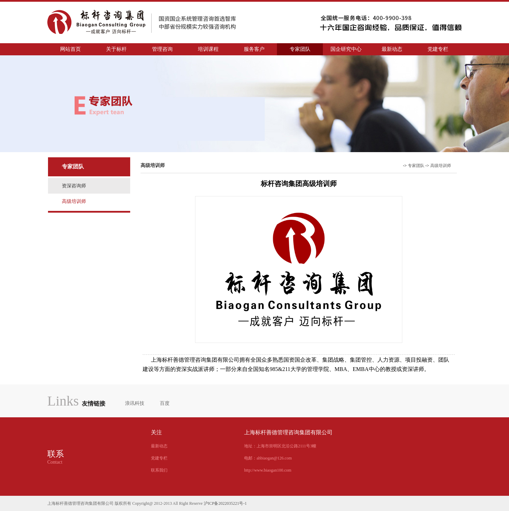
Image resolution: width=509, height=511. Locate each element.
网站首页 (70, 49)
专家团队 (305, 49)
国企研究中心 (348, 49)
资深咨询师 (74, 185)
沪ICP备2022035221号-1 (225, 503)
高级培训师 (74, 201)
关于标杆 (121, 49)
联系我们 (159, 470)
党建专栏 (438, 49)
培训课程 (213, 49)
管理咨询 (167, 49)
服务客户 (259, 49)
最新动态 (392, 49)
